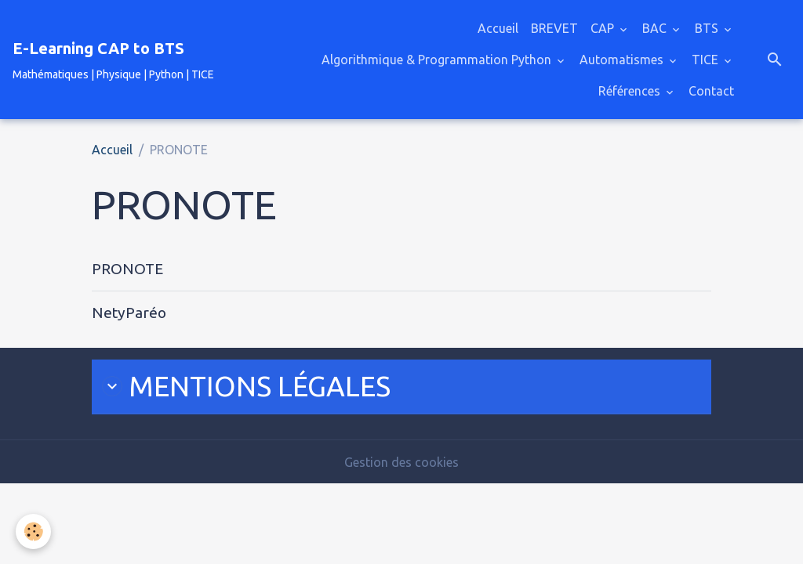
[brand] (113, 60)
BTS (708, 28)
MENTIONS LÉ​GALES (246, 386)
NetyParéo (129, 312)
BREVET (554, 28)
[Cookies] (33, 531)
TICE (706, 59)
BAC (656, 28)
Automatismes (623, 59)
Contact (711, 91)
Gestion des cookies (401, 462)
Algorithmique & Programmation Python (438, 59)
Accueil (498, 28)
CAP (603, 28)
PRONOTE (127, 268)
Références (630, 91)
